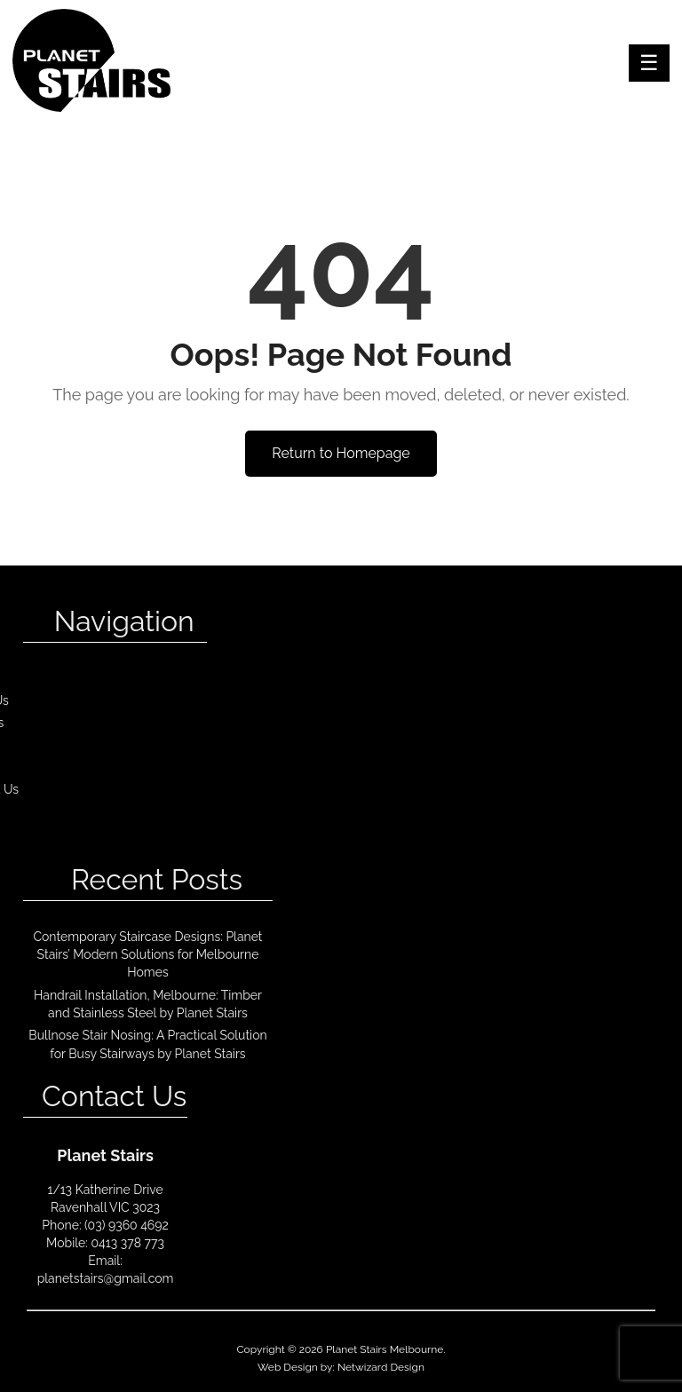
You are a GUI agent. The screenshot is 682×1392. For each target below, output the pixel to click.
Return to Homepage (340, 453)
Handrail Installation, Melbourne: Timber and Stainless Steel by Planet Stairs (148, 1004)
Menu (649, 63)
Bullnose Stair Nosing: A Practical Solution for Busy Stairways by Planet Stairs (147, 1044)
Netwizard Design (380, 1367)
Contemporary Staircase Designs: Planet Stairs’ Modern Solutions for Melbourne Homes (147, 954)
